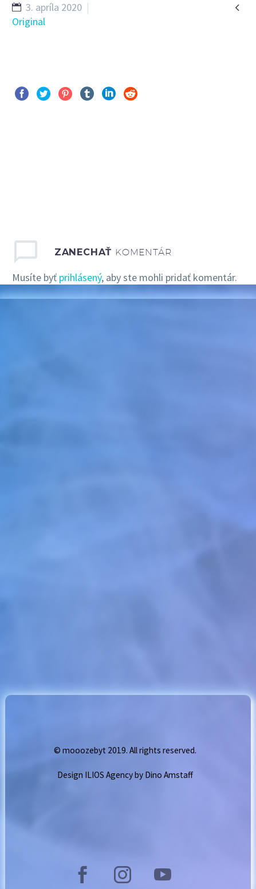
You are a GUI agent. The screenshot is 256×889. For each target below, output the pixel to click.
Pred (34, 164)
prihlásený (80, 277)
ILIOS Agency (109, 774)
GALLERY (190, 44)
